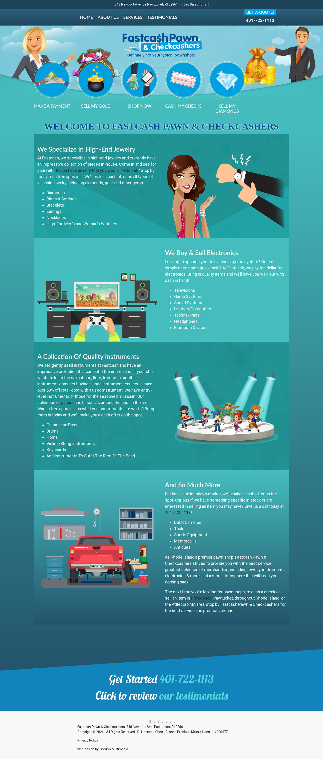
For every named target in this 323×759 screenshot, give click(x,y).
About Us (108, 17)
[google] (170, 721)
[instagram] (150, 721)
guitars (67, 402)
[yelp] (174, 721)
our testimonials (193, 695)
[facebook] (158, 721)
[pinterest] (162, 721)
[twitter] (154, 721)
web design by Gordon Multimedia (102, 749)
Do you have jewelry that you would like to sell (96, 170)
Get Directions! (195, 4)
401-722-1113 (260, 20)
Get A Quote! (260, 12)
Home (86, 17)
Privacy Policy (87, 740)
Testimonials (162, 17)
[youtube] (166, 721)
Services (133, 17)
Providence (201, 598)
